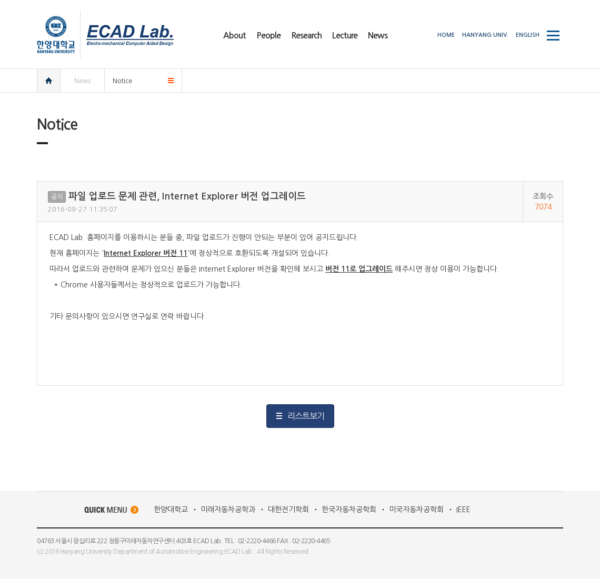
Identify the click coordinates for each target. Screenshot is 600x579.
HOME (446, 35)
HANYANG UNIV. (485, 35)
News (82, 81)
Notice (122, 81)
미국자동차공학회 (416, 509)
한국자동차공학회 (349, 509)
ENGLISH (527, 35)
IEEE (463, 509)
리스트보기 (305, 416)
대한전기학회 (288, 509)
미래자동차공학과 (228, 509)
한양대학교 (171, 509)
